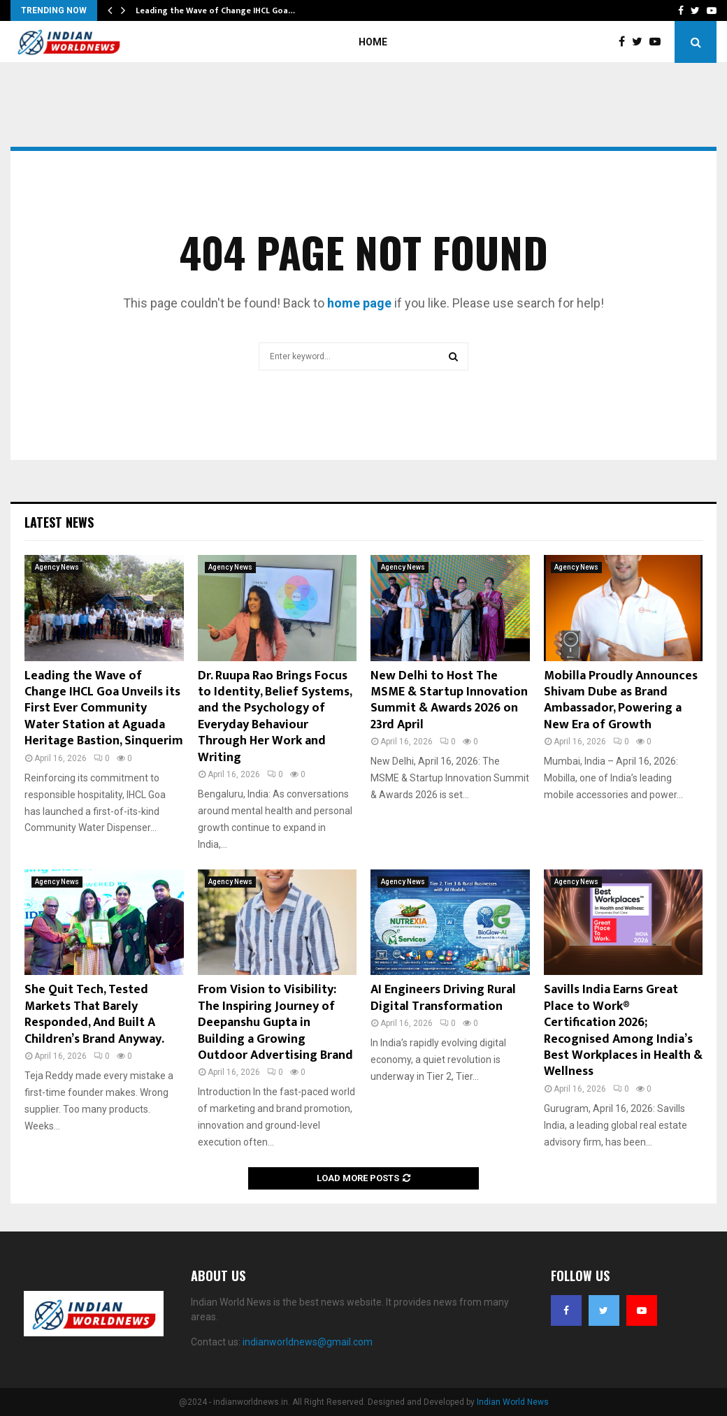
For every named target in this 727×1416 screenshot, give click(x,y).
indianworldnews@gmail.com (308, 1342)
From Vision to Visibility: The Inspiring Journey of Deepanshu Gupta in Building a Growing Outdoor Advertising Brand (275, 1022)
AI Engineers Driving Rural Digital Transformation (443, 997)
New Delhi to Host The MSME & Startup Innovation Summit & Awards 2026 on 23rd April (449, 700)
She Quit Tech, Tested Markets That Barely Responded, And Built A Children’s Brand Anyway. (94, 1014)
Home (373, 42)
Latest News (59, 522)
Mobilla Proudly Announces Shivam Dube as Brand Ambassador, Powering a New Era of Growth (621, 700)
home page (359, 303)
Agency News (57, 567)
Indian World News (513, 1402)
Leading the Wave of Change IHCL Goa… (215, 10)
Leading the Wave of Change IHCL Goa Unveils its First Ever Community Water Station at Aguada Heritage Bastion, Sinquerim (103, 708)
